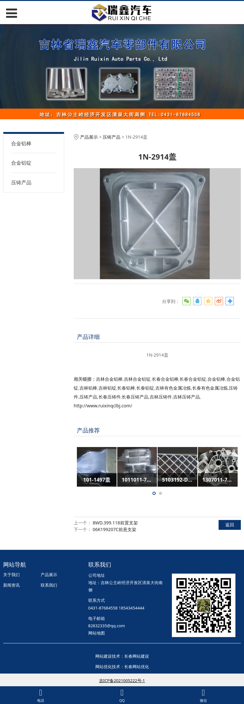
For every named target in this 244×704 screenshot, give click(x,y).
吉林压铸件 (161, 397)
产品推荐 (88, 430)
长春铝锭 (145, 388)
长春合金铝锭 (193, 379)
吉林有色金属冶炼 (173, 388)
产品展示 (89, 137)
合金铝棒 (21, 143)
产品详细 (88, 336)
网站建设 (103, 656)
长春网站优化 (136, 666)
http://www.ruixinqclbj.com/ (103, 406)
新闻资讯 (11, 585)
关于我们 (11, 574)
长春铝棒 (126, 388)
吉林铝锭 (107, 388)
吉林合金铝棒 (109, 379)
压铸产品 (21, 182)
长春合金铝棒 (165, 379)
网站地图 (96, 633)
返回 (229, 525)
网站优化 (103, 666)
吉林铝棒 (88, 388)
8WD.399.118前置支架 (115, 523)
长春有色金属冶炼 (210, 388)
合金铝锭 (21, 162)
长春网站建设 (136, 656)
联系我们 (49, 585)
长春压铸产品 (135, 397)
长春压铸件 (109, 397)
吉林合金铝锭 (137, 379)
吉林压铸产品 (186, 397)
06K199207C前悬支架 (115, 529)
